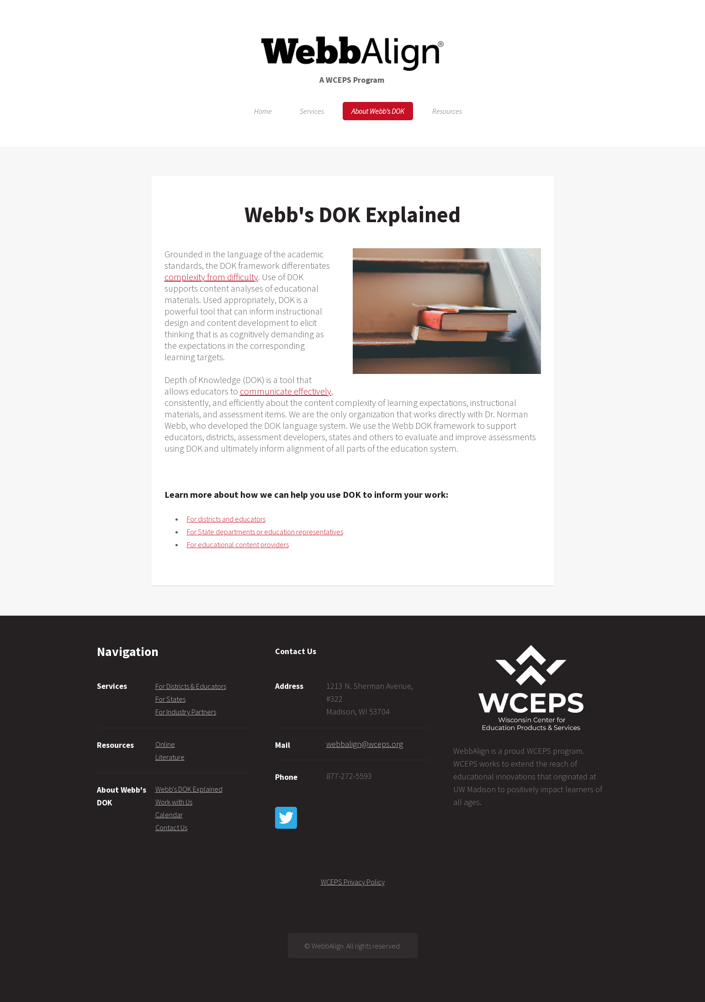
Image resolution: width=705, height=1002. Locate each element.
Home (263, 111)
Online (165, 744)
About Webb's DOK (377, 111)
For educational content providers (238, 544)
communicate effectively (285, 391)
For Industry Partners (185, 711)
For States (170, 699)
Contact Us (171, 827)
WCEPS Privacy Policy (353, 881)
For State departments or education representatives (265, 531)
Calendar (169, 814)
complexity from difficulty (211, 276)
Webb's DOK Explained (189, 789)
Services (312, 111)
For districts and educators (226, 518)
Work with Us (173, 801)
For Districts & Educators (190, 686)
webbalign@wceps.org (364, 744)
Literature (170, 757)
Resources (447, 111)
